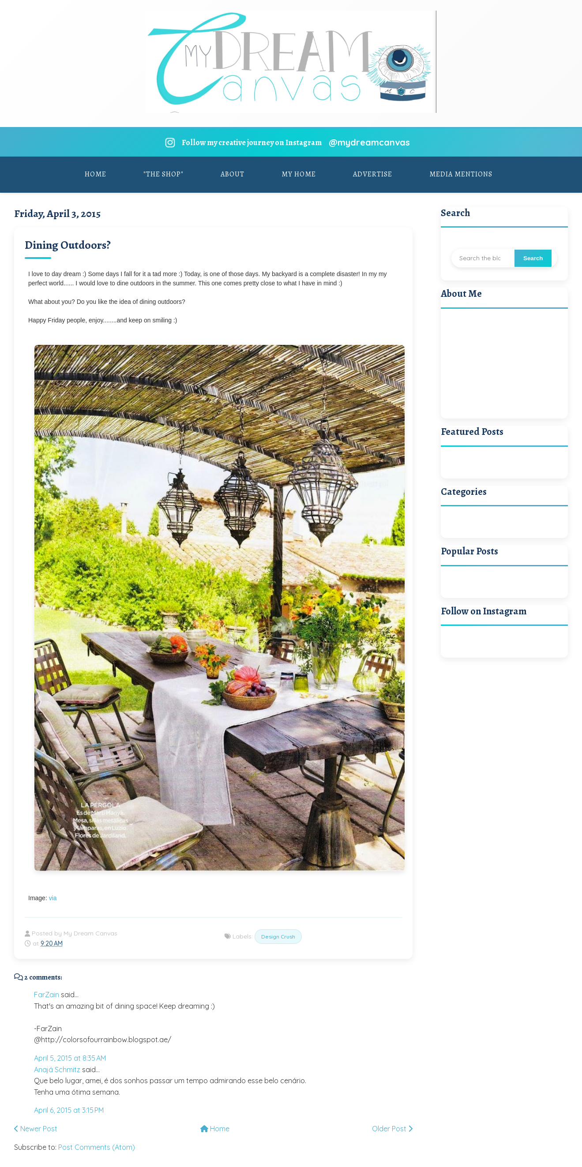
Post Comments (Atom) (96, 1147)
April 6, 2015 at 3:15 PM (69, 1110)
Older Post (392, 1128)
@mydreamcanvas (369, 142)
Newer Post (35, 1128)
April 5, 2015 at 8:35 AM (70, 1058)
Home (95, 174)
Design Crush (278, 936)
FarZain (46, 994)
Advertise (372, 174)
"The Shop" (163, 174)
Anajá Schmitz (57, 1069)
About (232, 174)
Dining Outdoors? (68, 245)
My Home (299, 174)
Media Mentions (460, 174)
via (53, 897)
